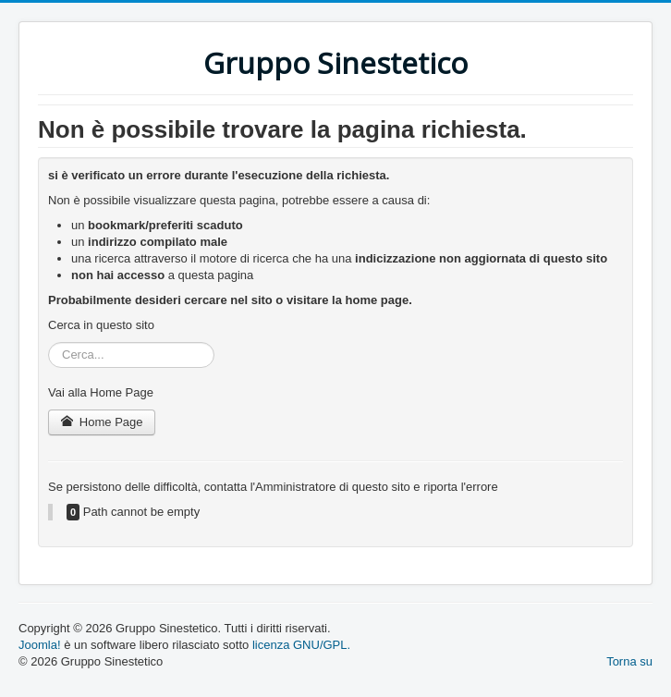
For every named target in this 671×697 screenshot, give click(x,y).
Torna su (629, 661)
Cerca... (48, 342)
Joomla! (39, 645)
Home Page (101, 422)
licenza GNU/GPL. (301, 645)
